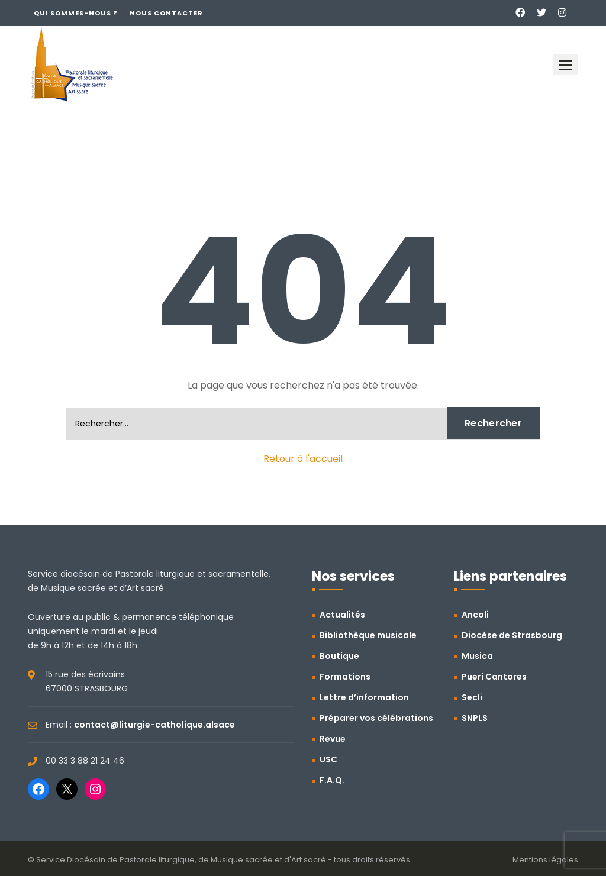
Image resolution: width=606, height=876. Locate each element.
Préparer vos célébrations (376, 718)
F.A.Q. (332, 780)
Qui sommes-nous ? (76, 13)
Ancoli (475, 614)
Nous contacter (166, 13)
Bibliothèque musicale (368, 635)
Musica (477, 656)
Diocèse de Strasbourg (512, 635)
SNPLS (475, 718)
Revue (333, 739)
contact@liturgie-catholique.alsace (154, 724)
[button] (565, 64)
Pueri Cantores (494, 677)
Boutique (339, 656)
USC (328, 759)
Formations (345, 677)
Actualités (342, 614)
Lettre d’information (364, 697)
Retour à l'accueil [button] (303, 459)
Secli (472, 697)
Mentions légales (545, 859)
